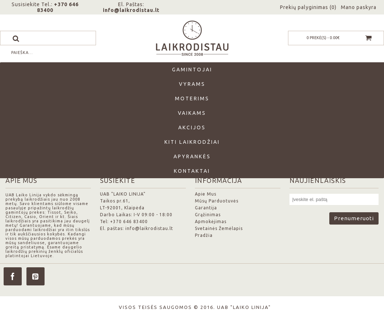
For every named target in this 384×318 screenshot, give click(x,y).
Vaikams (192, 113)
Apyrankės (192, 156)
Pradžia (204, 235)
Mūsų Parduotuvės (216, 200)
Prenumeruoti (354, 218)
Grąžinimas (208, 214)
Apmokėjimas (210, 221)
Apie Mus (205, 194)
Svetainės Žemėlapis (219, 228)
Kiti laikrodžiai (192, 142)
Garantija (206, 207)
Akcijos (192, 127)
